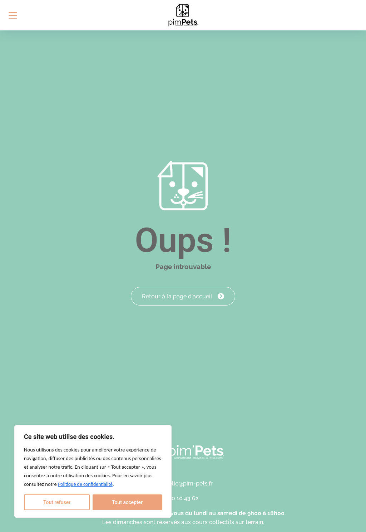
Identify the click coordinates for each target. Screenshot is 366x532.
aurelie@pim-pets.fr (186, 483)
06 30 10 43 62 (179, 498)
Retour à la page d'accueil (183, 294)
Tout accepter (127, 502)
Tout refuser (56, 502)
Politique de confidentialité (85, 484)
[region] (93, 471)
